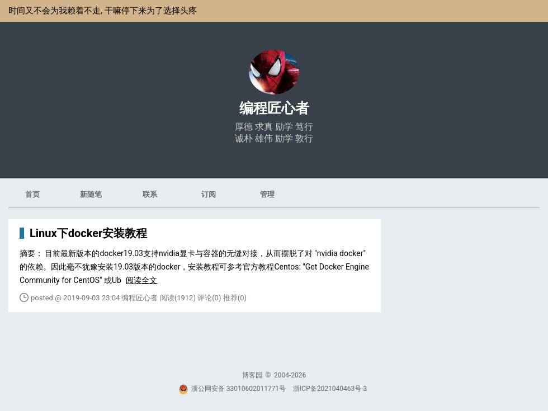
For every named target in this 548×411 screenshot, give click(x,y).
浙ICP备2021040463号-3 (330, 389)
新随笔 (91, 194)
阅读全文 (141, 280)
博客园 (252, 375)
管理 (267, 194)
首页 (32, 194)
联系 (150, 194)
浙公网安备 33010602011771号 (232, 389)
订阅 (208, 194)
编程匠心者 (274, 108)
